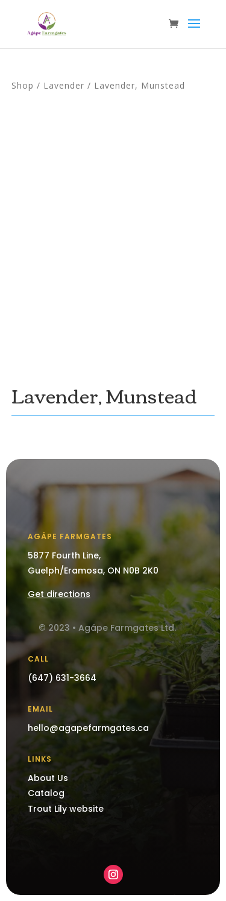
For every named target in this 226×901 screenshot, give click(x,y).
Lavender (63, 85)
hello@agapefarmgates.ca (88, 728)
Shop (22, 85)
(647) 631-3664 (62, 678)
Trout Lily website (66, 809)
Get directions (59, 594)
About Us (48, 778)
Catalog (46, 793)
